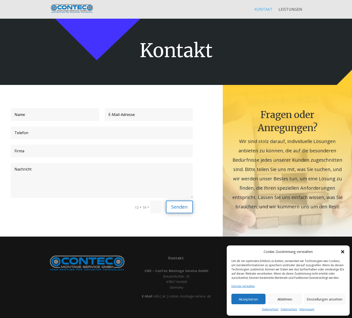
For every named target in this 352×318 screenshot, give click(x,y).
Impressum (306, 309)
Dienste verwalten (243, 286)
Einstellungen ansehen (324, 299)
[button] (342, 251)
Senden (179, 207)
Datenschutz (270, 309)
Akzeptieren (248, 299)
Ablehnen (284, 299)
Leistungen (290, 10)
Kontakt (264, 10)
